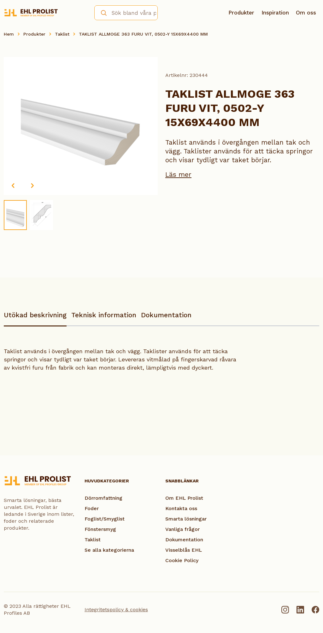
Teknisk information (103, 315)
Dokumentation (166, 315)
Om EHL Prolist (184, 498)
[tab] (35, 318)
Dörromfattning (103, 498)
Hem (9, 34)
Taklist (62, 34)
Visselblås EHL (183, 550)
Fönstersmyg (100, 529)
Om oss (306, 12)
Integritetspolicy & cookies (116, 610)
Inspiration (275, 12)
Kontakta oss (181, 508)
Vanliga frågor (182, 529)
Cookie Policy (181, 560)
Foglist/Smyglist (105, 519)
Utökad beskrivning (35, 315)
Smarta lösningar (186, 519)
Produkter (241, 12)
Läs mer (178, 174)
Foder (92, 508)
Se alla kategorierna (109, 550)
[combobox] (126, 12)
